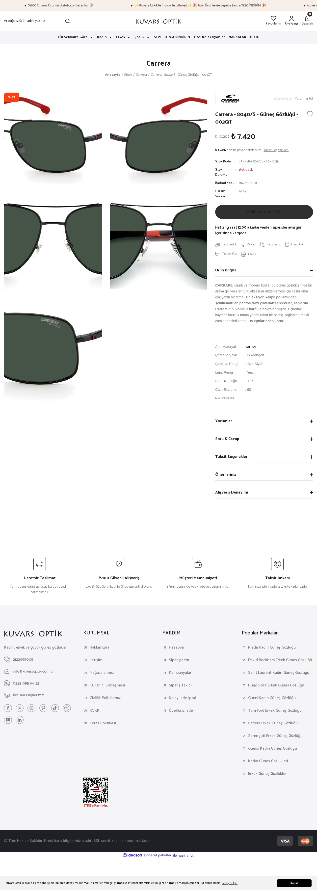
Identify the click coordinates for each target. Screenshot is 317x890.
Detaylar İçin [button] (230, 883)
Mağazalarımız (102, 674)
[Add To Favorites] (310, 114)
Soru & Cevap (227, 440)
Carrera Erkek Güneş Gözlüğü (273, 724)
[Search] (37, 21)
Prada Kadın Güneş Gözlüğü (272, 649)
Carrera (158, 63)
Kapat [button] (294, 883)
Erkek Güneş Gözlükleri (268, 775)
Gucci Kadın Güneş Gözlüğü (272, 699)
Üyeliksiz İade (181, 712)
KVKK (95, 712)
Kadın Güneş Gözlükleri (268, 762)
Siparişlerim (179, 661)
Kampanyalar (180, 674)
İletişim (96, 661)
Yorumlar (223, 422)
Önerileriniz (225, 475)
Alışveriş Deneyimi (231, 493)
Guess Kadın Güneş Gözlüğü (272, 750)
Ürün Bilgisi (225, 271)
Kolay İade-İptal (182, 699)
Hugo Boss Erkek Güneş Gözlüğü (276, 686)
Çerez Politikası (103, 724)
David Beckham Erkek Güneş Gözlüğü (280, 661)
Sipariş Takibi (180, 686)
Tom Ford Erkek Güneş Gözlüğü (275, 712)
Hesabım (176, 649)
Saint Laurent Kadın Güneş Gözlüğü (278, 674)
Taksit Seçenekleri (231, 457)
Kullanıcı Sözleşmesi (107, 686)
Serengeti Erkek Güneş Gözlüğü (275, 737)
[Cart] (307, 21)
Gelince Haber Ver (264, 212)
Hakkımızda (99, 649)
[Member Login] (291, 21)
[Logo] (158, 21)
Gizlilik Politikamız (105, 699)
